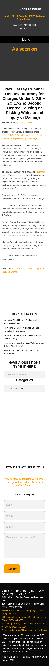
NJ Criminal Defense (29, 8)
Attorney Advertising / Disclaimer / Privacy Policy (24, 630)
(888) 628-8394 (24, 28)
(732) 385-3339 (29, 25)
